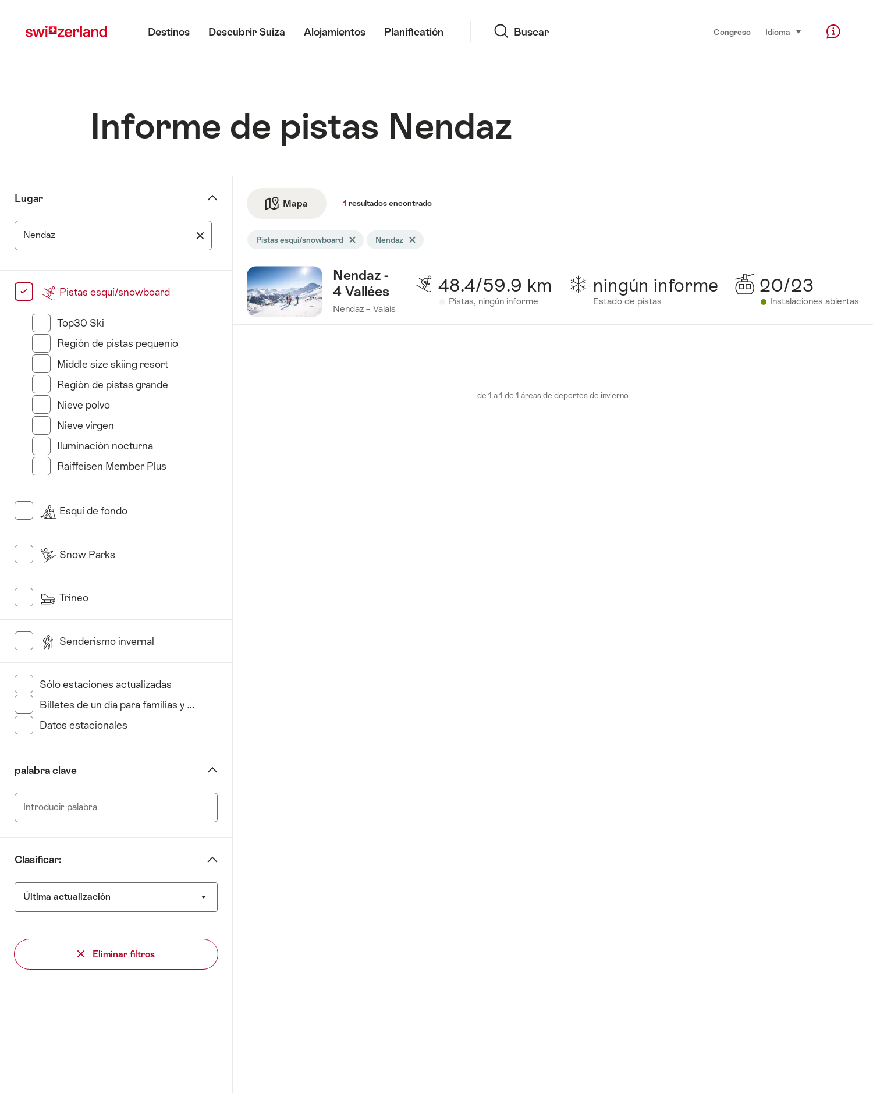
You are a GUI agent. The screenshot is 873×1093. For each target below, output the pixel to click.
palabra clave (46, 770)
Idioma (783, 31)
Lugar (29, 198)
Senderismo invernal (97, 641)
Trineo (64, 598)
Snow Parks (77, 554)
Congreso (732, 32)
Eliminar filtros (116, 954)
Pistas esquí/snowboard (105, 292)
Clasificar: (38, 859)
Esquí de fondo (83, 511)
